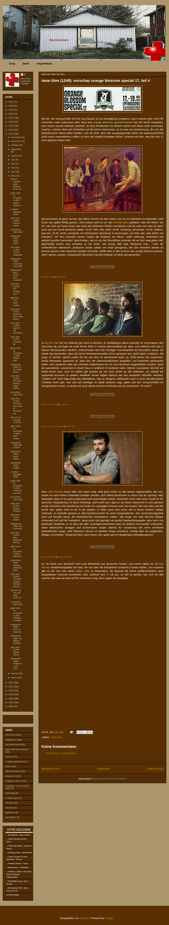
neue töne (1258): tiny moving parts (15, 289)
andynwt (84, 918)
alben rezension (12, 771)
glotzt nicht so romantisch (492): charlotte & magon (16, 614)
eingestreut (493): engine (16, 465)
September (16, 149)
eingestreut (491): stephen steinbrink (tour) (16, 565)
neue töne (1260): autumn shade (15, 222)
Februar (15, 673)
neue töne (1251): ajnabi (15, 517)
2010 (11, 690)
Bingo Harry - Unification (18, 867)
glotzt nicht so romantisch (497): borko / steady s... (17, 199)
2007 (11, 702)
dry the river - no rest (49, 404)
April (13, 172)
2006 (11, 706)
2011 (11, 686)
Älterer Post (155, 769)
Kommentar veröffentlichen (61, 753)
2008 (11, 698)
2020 (11, 106)
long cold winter (47, 277)
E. (25, 74)
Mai (13, 168)
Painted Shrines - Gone (18, 863)
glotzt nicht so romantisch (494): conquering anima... (16, 487)
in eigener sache (12, 781)
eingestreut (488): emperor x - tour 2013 (16, 663)
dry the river (64, 404)
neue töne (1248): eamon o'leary (15, 651)
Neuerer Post (50, 769)
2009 (11, 694)
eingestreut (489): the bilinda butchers (16, 639)
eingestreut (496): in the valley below (16, 368)
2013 (11, 134)
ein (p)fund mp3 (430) (17, 498)
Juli (13, 160)
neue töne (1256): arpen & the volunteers (17, 328)
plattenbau (10, 812)
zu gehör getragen (13, 761)
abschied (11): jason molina (15, 301)
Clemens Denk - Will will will (19, 853)
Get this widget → (13, 895)
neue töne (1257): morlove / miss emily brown (17, 314)
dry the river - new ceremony (52, 426)
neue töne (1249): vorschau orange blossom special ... (16, 580)
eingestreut (10, 740)
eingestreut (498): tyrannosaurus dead (16, 262)
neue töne (56, 737)
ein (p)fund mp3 (12, 744)
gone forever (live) (48, 557)
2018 (11, 114)
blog (12, 63)
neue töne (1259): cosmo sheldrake (16, 251)
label (25, 63)
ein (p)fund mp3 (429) (17, 603)
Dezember (16, 137)
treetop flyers (61, 277)
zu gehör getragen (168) (16, 474)
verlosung (9, 793)
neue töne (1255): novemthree (16, 340)
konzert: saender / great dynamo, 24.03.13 (16, 184)
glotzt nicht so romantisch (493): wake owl (16, 551)
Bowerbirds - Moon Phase (19, 835)
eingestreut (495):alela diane (16, 445)
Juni (13, 163)
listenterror (10, 776)
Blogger (109, 918)
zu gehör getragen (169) (16, 211)
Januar (14, 677)
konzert (8, 757)
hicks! (8, 766)
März (13, 176)
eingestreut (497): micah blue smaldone (16, 275)
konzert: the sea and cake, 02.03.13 (16, 594)
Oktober (15, 145)
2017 (11, 118)
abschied (9, 803)
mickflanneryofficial (65, 557)
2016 (11, 122)
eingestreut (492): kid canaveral (16, 526)
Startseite (103, 769)
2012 (11, 682)
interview (9, 808)
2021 (11, 102)
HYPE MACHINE (19, 829)
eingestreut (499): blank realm (16, 240)
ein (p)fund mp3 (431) (17, 393)
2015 (11, 126)
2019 (11, 110)
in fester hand (11, 798)
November (16, 141)
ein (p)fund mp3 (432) (17, 230)
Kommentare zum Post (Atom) (109, 778)
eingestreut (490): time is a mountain (16, 628)
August (14, 156)
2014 (11, 130)
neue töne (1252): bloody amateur (16, 507)
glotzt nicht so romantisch (17, 749)
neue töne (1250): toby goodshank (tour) (16, 538)
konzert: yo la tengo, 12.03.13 (16, 420)
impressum (44, 63)
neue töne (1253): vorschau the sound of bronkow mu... (16, 405)
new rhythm (10, 817)
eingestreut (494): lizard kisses (16, 455)
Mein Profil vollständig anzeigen (25, 81)
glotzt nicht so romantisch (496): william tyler (16, 354)
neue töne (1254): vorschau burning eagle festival (16, 382)
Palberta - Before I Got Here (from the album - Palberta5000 (19, 874)
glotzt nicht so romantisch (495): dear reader (16, 432)
